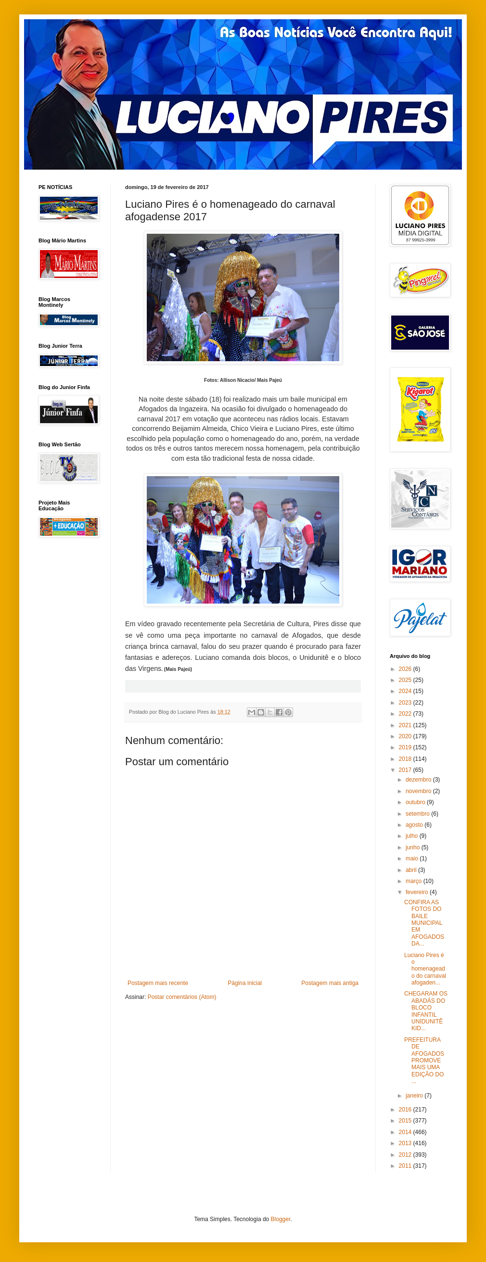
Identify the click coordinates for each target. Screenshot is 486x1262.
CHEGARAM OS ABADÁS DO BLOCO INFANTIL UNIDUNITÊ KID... (426, 1011)
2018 (406, 759)
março (414, 881)
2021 (406, 725)
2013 (406, 1143)
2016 (406, 1109)
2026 (406, 669)
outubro (416, 802)
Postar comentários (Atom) (182, 997)
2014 (406, 1132)
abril (412, 870)
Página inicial (245, 983)
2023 (406, 702)
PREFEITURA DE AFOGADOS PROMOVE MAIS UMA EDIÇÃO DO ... (424, 1060)
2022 (406, 713)
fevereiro (418, 892)
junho (414, 847)
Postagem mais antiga (329, 983)
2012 (406, 1154)
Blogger (281, 1219)
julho (413, 836)
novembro (419, 791)
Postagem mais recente (158, 983)
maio (413, 858)
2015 (406, 1120)
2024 (406, 691)
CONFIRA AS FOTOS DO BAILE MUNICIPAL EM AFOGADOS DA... (424, 923)
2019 (406, 747)
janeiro (415, 1095)
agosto (415, 824)
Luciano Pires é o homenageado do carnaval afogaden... (425, 969)
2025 (406, 680)
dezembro (419, 779)
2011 (406, 1165)
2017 (406, 770)
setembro (418, 813)
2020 (406, 736)
